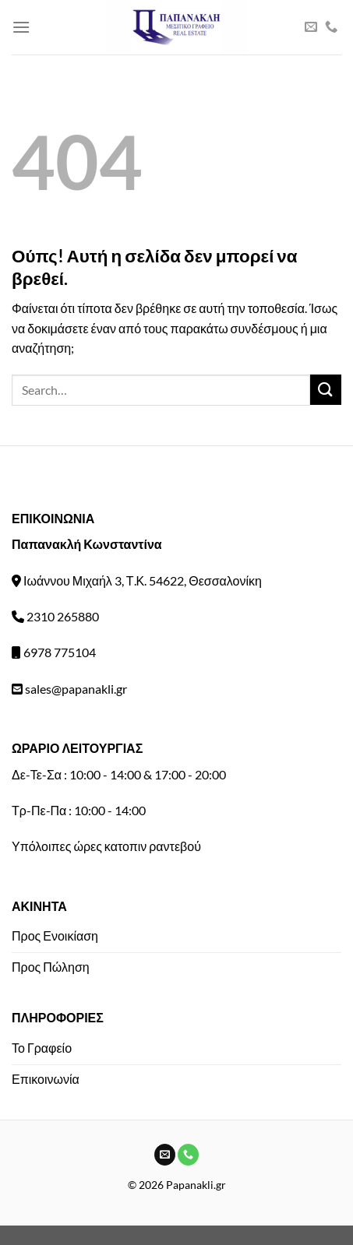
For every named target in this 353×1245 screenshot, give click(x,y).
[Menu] (21, 27)
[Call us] (331, 27)
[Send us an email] (311, 27)
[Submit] (325, 390)
